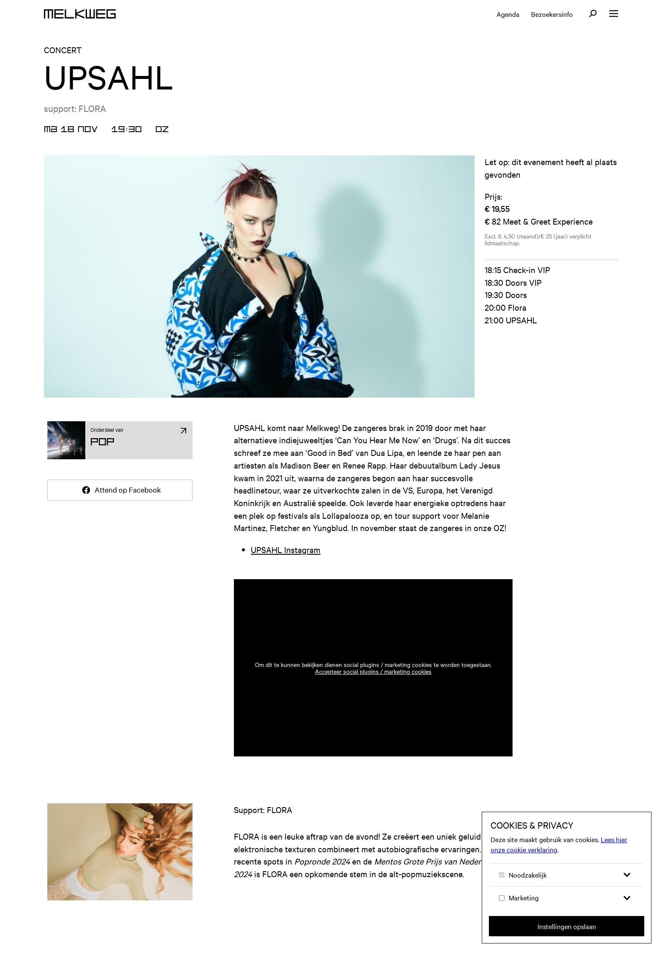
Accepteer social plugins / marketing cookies (373, 671)
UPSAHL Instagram (285, 549)
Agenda (507, 14)
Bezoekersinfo (552, 14)
